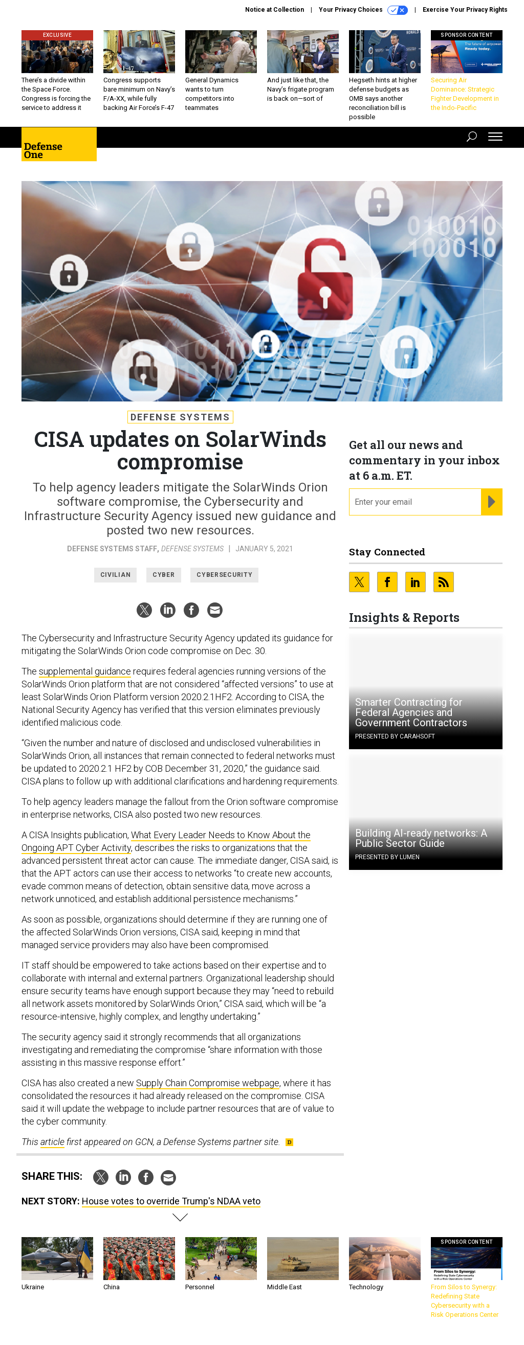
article (52, 1141)
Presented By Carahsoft (395, 736)
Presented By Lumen (387, 857)
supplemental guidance (85, 671)
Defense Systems (180, 417)
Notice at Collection (274, 9)
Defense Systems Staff (112, 549)
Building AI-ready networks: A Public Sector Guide (421, 838)
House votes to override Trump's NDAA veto (171, 1201)
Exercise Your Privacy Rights (465, 9)
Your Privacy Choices (363, 10)
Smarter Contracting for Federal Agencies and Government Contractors (411, 712)
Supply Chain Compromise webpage (207, 1083)
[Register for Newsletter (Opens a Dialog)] (491, 502)
